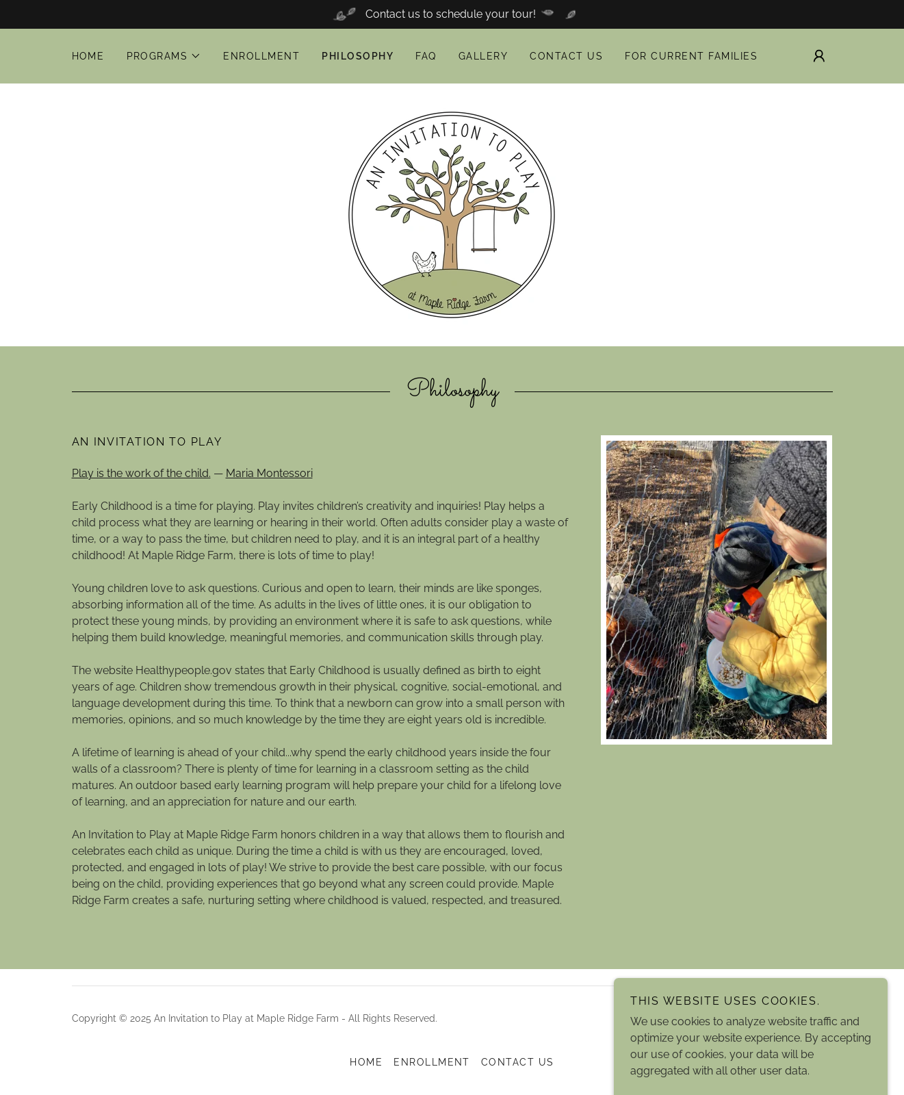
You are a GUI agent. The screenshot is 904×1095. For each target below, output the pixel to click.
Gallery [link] (483, 56)
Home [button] (366, 1062)
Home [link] (88, 56)
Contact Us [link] (566, 56)
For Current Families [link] (691, 56)
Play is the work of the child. (141, 473)
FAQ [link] (426, 56)
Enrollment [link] (261, 56)
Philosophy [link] (357, 56)
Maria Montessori (269, 473)
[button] (164, 56)
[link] (451, 213)
